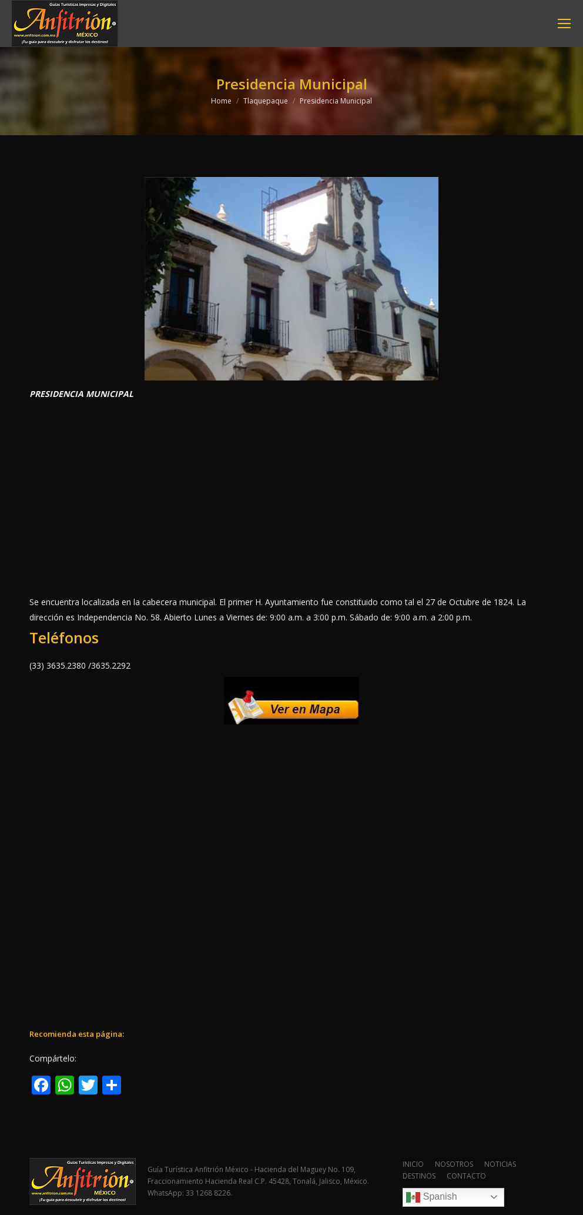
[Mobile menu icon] (564, 23)
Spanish (431, 1197)
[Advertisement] (291, 498)
